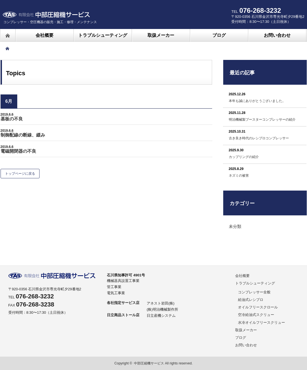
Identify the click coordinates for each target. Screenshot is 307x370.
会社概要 (242, 276)
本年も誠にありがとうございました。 (257, 101)
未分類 (235, 226)
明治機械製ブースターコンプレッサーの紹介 (262, 119)
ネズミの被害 (239, 175)
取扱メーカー (246, 330)
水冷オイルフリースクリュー (261, 322)
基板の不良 (12, 118)
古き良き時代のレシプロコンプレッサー (259, 138)
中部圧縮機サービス (149, 363)
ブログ (240, 337)
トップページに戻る (20, 174)
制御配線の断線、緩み (23, 135)
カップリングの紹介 (244, 157)
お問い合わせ (246, 345)
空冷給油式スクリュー (256, 315)
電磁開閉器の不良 (18, 151)
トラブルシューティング (255, 283)
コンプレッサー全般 (254, 292)
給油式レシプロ (250, 300)
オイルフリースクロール (258, 307)
